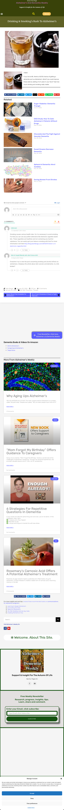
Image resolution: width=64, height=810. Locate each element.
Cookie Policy (31, 807)
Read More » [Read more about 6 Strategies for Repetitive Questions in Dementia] (10, 527)
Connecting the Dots (13, 608)
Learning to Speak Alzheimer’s (16, 606)
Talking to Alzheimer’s (14, 609)
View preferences (32, 803)
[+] (39, 214)
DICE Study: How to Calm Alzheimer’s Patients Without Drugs (45, 121)
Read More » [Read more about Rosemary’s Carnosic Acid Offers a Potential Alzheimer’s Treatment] (10, 586)
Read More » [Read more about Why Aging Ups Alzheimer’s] (10, 406)
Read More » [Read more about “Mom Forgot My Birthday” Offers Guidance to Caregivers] (10, 465)
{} (36, 214)
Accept (32, 793)
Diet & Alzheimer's (13, 346)
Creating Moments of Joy (15, 613)
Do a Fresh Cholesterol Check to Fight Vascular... (46, 295)
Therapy (35, 290)
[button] (61, 779)
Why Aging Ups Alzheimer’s (26, 396)
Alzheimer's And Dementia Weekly (32, 3)
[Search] (58, 619)
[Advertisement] (32, 317)
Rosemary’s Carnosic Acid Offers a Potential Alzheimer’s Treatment (32, 572)
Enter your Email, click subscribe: (22, 709)
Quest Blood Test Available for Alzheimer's (15, 295)
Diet (24, 290)
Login (57, 203)
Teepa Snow (11, 350)
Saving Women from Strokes (45, 180)
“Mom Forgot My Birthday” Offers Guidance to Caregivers (31, 451)
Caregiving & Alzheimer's (15, 348)
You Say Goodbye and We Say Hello (18, 611)
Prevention (29, 290)
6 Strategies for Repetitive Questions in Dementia (26, 510)
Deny (32, 798)
